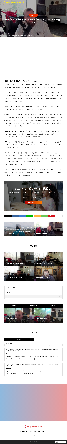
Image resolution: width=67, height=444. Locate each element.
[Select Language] (60, 442)
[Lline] (29, 216)
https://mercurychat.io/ (29, 359)
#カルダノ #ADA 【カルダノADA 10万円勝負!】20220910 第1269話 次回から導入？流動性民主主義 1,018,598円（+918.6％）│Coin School (32, 350)
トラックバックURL (8, 343)
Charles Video (33, 15)
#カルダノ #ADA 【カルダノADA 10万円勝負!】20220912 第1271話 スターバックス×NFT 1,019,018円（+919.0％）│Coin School (33, 365)
